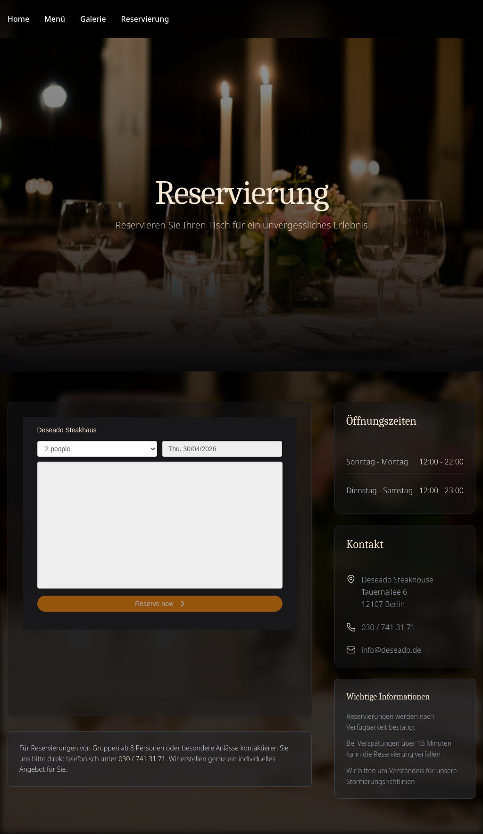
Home (18, 19)
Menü (54, 19)
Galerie (93, 19)
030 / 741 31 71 (388, 627)
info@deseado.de (391, 650)
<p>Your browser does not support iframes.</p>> (159, 523)
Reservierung (145, 19)
